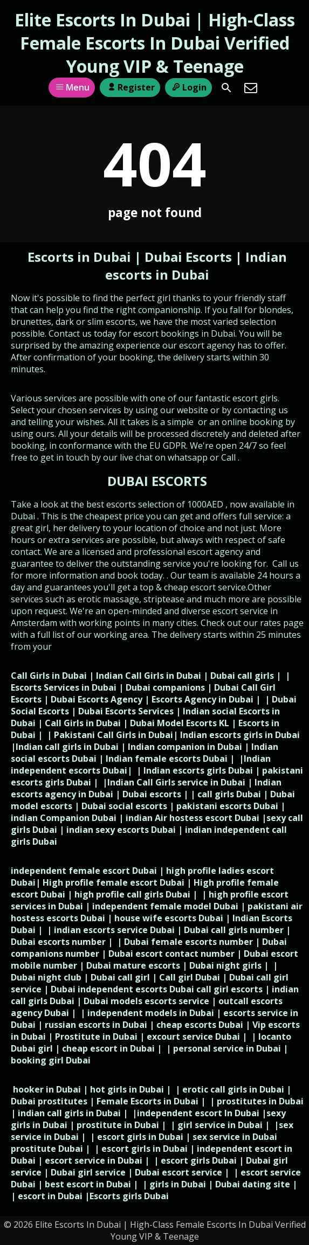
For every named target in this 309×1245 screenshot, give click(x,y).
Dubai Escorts (188, 257)
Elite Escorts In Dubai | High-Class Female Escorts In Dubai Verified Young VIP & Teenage (155, 43)
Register (129, 87)
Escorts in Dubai (81, 257)
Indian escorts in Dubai (196, 265)
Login (188, 87)
